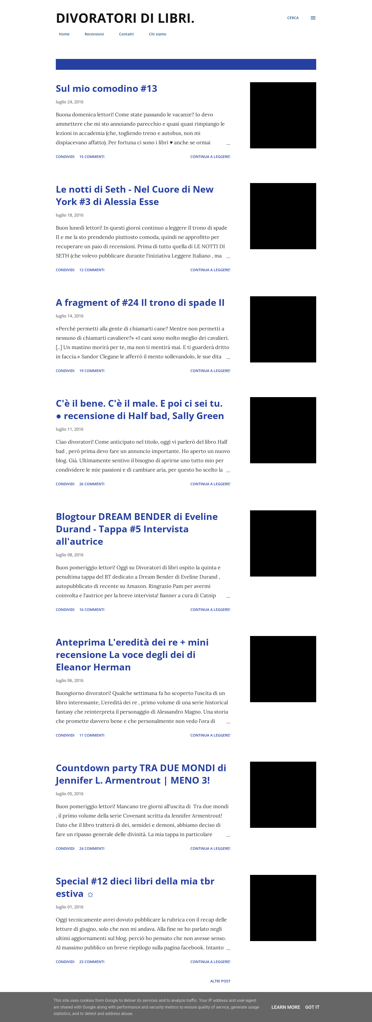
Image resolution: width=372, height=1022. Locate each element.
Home (61, 34)
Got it (312, 1007)
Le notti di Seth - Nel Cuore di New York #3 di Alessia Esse (135, 195)
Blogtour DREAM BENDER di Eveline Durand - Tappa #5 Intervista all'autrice (137, 529)
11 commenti (91, 735)
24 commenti (91, 848)
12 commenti (91, 269)
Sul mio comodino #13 (106, 88)
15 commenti (91, 156)
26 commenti (91, 483)
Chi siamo (154, 34)
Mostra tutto (298, 64)
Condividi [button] (65, 156)
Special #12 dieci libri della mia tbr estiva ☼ (135, 887)
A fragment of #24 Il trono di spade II (140, 302)
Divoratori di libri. (125, 18)
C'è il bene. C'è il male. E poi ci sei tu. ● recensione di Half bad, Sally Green (140, 409)
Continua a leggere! (210, 156)
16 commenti (91, 609)
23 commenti (91, 961)
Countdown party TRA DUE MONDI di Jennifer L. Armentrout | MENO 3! (141, 773)
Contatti (123, 34)
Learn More (286, 1007)
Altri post (220, 981)
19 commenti (91, 370)
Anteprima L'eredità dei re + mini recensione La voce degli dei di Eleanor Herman (132, 654)
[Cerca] (293, 17)
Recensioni (91, 34)
